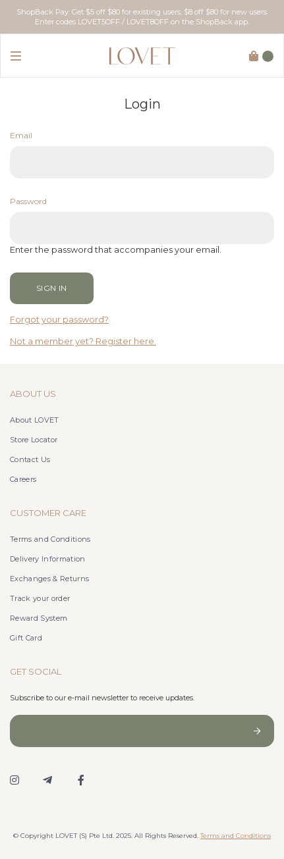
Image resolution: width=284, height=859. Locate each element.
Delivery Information (48, 558)
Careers (23, 479)
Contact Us (30, 459)
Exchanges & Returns (49, 578)
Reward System (38, 618)
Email (21, 135)
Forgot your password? (59, 320)
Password (28, 201)
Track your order (40, 598)
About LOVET (34, 420)
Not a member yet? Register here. (83, 341)
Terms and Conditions (50, 539)
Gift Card (26, 637)
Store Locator (33, 439)
